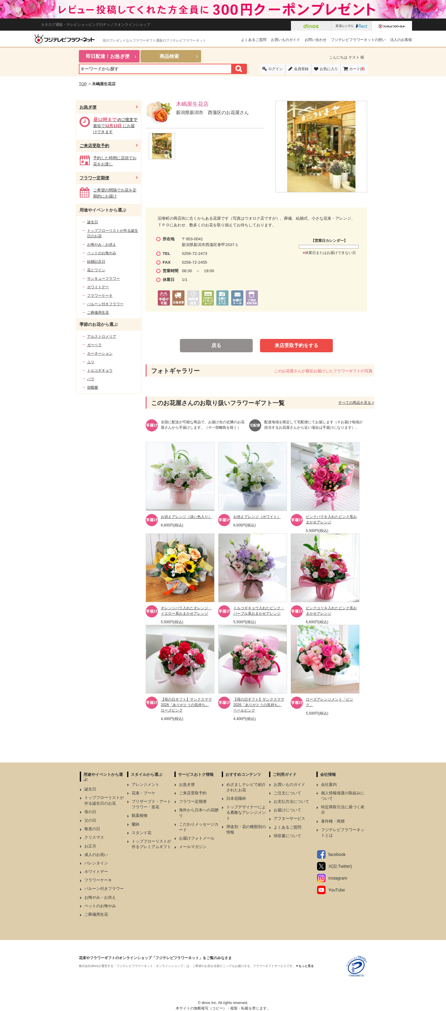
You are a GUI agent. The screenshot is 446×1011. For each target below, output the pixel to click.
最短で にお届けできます (115, 125)
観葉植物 (139, 815)
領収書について (287, 835)
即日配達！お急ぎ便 (108, 56)
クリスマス (94, 837)
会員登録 (301, 69)
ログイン (275, 69)
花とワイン (96, 270)
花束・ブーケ (143, 793)
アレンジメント (145, 784)
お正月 (90, 846)
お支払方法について (291, 801)
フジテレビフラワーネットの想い (358, 40)
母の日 (90, 812)
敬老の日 (92, 829)
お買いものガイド (285, 40)
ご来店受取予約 (94, 145)
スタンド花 (141, 832)
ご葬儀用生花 (98, 312)
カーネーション (100, 353)
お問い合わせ (315, 40)
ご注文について (287, 793)
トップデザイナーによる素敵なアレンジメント (246, 812)
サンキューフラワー (103, 278)
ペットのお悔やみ (101, 253)
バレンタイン (96, 863)
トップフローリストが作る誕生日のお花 (112, 233)
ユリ (90, 362)
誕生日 (92, 222)
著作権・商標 (333, 821)
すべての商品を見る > (356, 403)
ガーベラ (94, 345)
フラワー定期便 (94, 177)
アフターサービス (289, 818)
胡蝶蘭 (92, 387)
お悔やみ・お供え (101, 244)
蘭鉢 (136, 824)
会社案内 (329, 784)
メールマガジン (193, 846)
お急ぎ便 (87, 107)
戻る (216, 345)
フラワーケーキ (100, 295)
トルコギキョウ (100, 370)
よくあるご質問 (253, 40)
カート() (357, 69)
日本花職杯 (236, 798)
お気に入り (329, 69)
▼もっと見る (305, 966)
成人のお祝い (96, 854)
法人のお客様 (401, 40)
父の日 (90, 820)
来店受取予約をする (296, 345)
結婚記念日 (96, 261)
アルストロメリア (101, 336)
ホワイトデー (98, 287)
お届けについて (287, 810)
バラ (90, 379)
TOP (83, 84)
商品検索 (169, 56)
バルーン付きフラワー (105, 304)
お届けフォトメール (197, 838)
